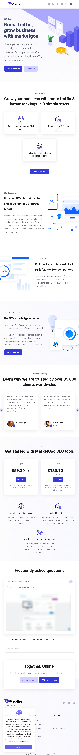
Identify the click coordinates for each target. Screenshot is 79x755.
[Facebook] (63, 703)
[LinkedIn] (74, 703)
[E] (39, 411)
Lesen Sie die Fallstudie (23, 425)
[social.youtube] (68, 703)
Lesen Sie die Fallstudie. (60, 425)
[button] (77, 410)
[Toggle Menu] (5, 4)
